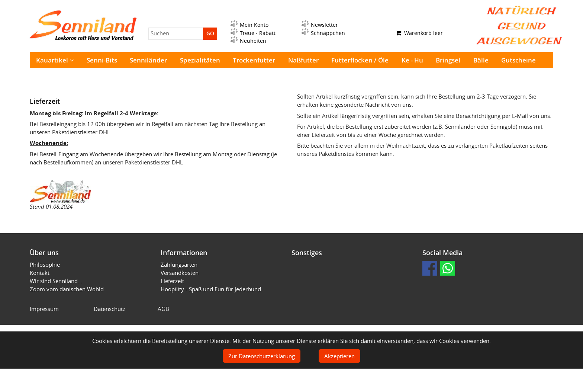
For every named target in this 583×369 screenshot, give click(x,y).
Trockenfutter (254, 60)
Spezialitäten (200, 60)
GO (210, 33)
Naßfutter (303, 60)
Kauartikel (55, 60)
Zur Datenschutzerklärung (261, 356)
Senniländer (148, 60)
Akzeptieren (339, 356)
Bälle (481, 60)
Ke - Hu (412, 60)
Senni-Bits (102, 60)
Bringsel (448, 60)
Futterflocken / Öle (360, 60)
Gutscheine (518, 60)
